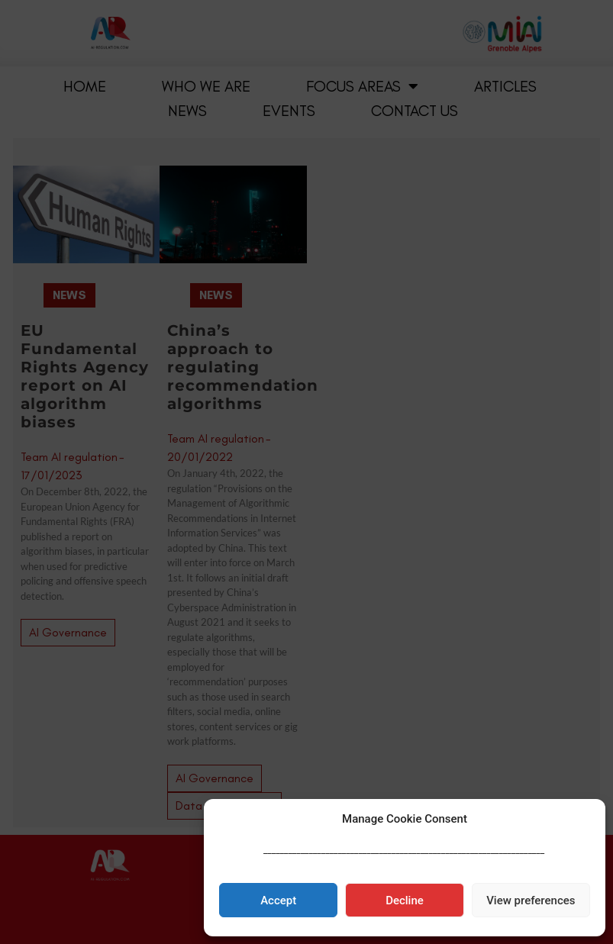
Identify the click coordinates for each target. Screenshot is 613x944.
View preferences (530, 900)
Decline (405, 900)
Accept (278, 900)
